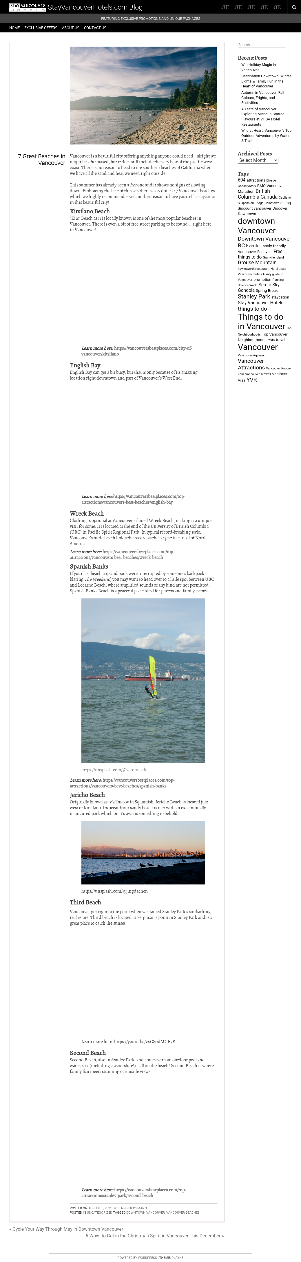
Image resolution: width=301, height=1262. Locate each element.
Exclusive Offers (40, 27)
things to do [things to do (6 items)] (252, 308)
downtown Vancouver (145, 1212)
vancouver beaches (183, 1212)
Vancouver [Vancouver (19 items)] (258, 347)
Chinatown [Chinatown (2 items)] (271, 203)
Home (14, 27)
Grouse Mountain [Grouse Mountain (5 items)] (257, 262)
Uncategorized (99, 1212)
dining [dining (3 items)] (285, 203)
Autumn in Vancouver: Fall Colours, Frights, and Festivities (262, 97)
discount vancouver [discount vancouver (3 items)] (254, 208)
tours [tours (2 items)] (271, 340)
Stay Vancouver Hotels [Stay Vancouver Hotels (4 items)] (260, 302)
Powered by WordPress (137, 1258)
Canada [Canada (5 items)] (269, 197)
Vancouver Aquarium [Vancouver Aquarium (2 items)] (252, 355)
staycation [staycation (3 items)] (280, 297)
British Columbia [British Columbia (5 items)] (254, 194)
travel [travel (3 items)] (280, 340)
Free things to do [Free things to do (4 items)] (260, 254)
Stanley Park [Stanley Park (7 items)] (254, 296)
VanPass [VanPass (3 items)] (279, 374)
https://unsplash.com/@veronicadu (114, 770)
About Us (70, 27)
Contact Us (95, 27)
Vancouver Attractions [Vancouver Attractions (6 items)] (251, 364)
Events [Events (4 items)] (252, 245)
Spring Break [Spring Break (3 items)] (267, 290)
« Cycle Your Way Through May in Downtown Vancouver (66, 1229)
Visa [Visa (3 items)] (241, 380)
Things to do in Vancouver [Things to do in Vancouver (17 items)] (261, 321)
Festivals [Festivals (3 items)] (265, 252)
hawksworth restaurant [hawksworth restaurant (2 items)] (253, 269)
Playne (177, 1258)
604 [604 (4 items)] (241, 180)
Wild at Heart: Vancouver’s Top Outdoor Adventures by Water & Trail (266, 135)
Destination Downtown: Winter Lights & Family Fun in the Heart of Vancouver (266, 81)
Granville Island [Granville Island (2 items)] (273, 257)
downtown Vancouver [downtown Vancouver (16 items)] (257, 225)
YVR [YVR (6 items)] (252, 379)
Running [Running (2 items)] (278, 280)
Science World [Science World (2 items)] (248, 285)
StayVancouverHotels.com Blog (95, 7)
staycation (207, 196)
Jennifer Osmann (132, 1208)
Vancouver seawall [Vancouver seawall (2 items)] (258, 374)
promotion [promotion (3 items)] (262, 279)
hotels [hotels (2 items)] (257, 274)
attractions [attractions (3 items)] (256, 180)
